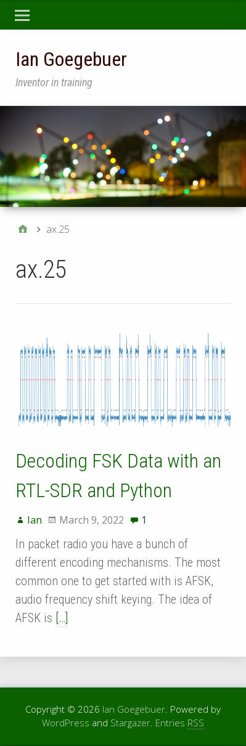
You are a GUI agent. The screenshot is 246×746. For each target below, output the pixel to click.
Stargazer (130, 722)
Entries (179, 722)
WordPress (65, 722)
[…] (61, 617)
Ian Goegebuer (71, 59)
